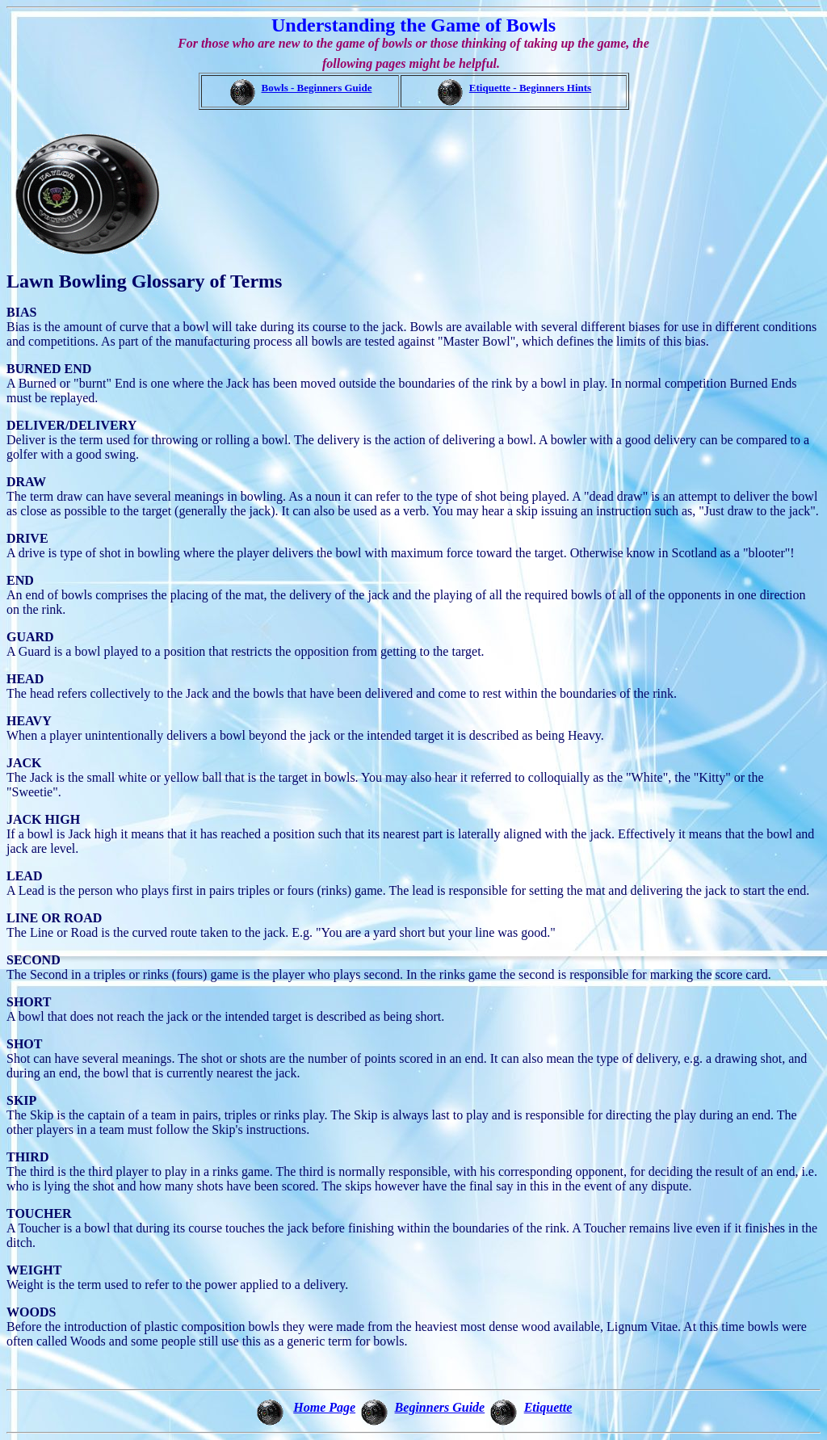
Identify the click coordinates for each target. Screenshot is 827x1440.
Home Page (324, 1407)
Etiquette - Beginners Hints (530, 88)
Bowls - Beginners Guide (317, 88)
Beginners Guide (440, 1407)
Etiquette (548, 1407)
